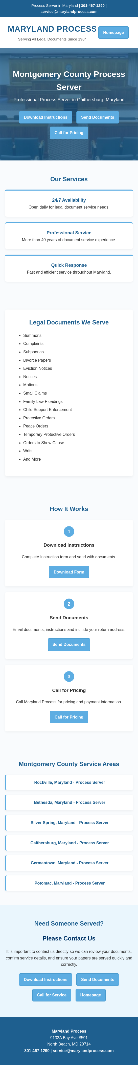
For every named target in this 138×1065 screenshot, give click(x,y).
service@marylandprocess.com (69, 11)
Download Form (69, 572)
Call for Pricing (69, 133)
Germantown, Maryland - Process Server (70, 863)
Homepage (113, 32)
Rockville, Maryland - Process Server (69, 782)
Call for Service (52, 995)
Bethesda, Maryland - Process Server (69, 802)
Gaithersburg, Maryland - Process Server (69, 843)
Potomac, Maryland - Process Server (70, 883)
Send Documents (97, 117)
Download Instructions (45, 117)
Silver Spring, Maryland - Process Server (70, 823)
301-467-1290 (93, 5)
